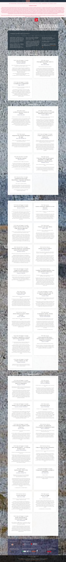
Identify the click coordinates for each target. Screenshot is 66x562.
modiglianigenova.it (22, 559)
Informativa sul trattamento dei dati (35, 560)
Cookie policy (27, 560)
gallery (46, 559)
